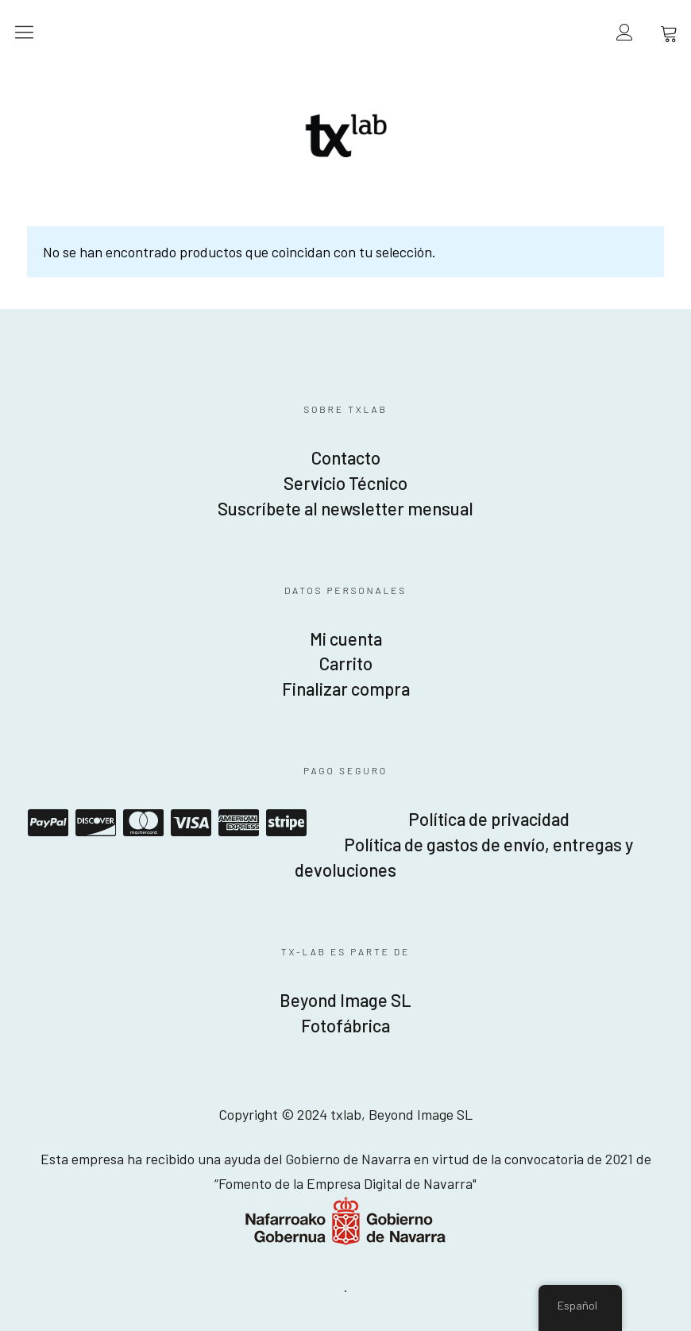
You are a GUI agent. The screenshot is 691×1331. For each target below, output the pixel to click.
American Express (238, 823)
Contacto (345, 457)
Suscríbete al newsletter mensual (345, 508)
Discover (95, 823)
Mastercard (143, 823)
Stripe (286, 823)
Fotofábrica (345, 1025)
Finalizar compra (346, 688)
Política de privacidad (488, 818)
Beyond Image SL (345, 1000)
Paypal (47, 823)
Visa (190, 823)
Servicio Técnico (345, 483)
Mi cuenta (346, 638)
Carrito (346, 663)
